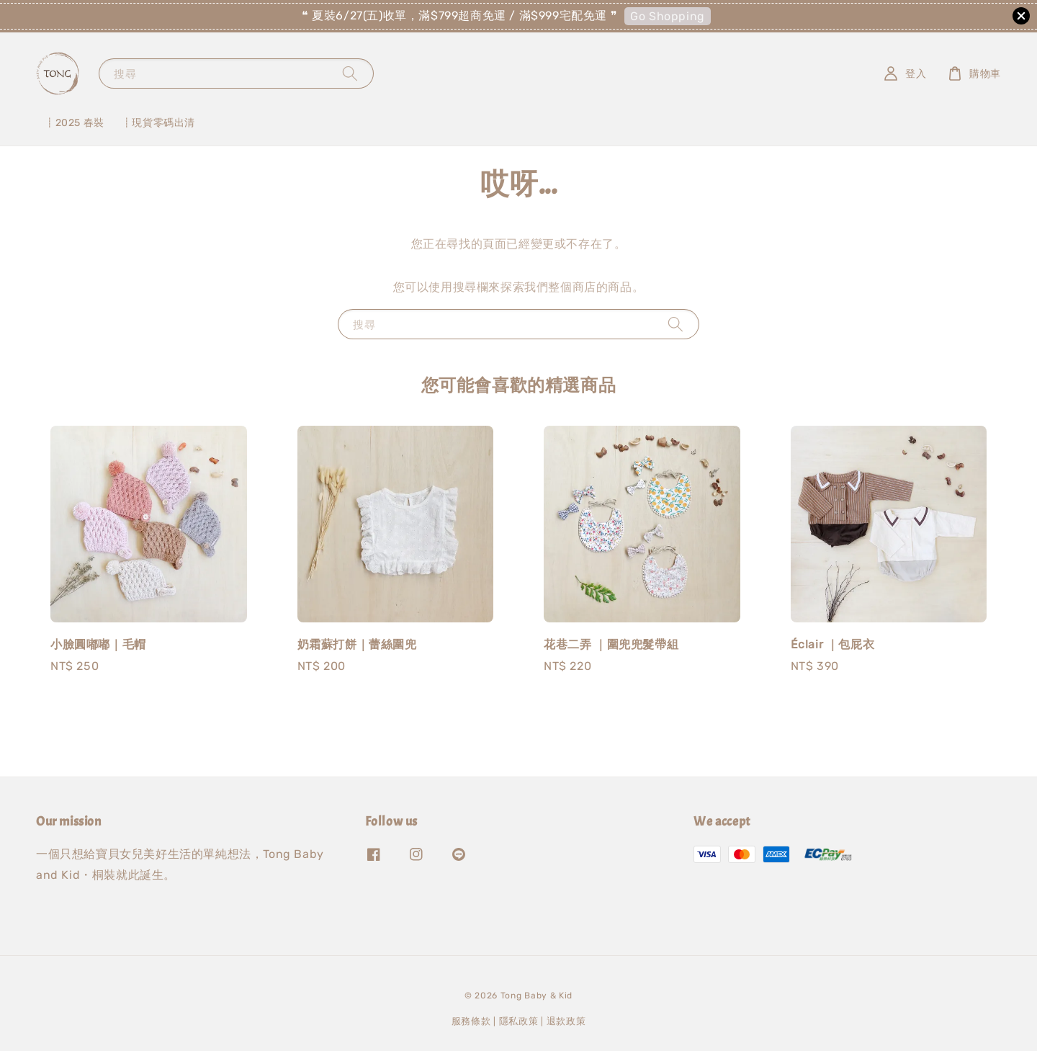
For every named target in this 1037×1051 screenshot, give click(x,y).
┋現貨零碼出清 (158, 123)
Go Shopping (667, 16)
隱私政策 (519, 1021)
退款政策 (566, 1021)
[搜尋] (350, 73)
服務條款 (471, 1021)
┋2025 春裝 (74, 123)
